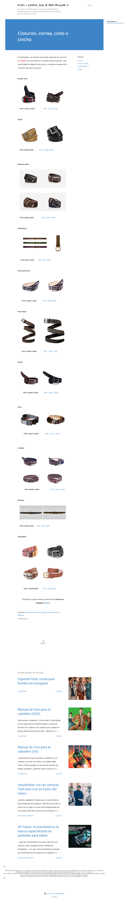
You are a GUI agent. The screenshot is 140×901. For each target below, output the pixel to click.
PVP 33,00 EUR (45, 150)
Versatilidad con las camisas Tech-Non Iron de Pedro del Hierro (38, 789)
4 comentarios (22, 774)
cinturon (80, 60)
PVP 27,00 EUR (50, 109)
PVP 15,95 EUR (48, 218)
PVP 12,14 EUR (52, 434)
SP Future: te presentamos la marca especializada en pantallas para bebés (38, 831)
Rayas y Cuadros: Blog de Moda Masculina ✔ (43, 5)
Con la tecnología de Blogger (54, 893)
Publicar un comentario (26, 816)
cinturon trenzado (83, 63)
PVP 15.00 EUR (57, 489)
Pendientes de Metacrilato (115, 23)
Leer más (59, 691)
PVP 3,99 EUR (50, 351)
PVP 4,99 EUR (49, 589)
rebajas (80, 69)
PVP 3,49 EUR (44, 260)
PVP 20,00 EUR (49, 301)
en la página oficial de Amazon (82, 872)
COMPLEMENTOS (83, 66)
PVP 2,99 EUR (43, 526)
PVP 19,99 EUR (51, 393)
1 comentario (22, 691)
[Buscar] (89, 5)
